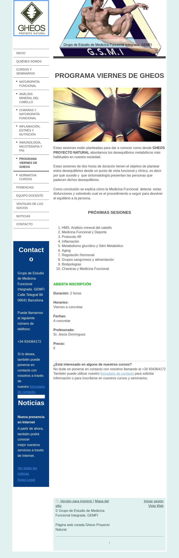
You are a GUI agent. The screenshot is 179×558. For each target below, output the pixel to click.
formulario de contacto (117, 373)
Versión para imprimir (74, 501)
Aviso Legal (26, 480)
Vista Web (156, 506)
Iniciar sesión (154, 501)
